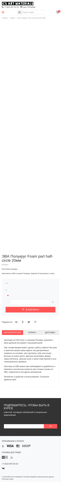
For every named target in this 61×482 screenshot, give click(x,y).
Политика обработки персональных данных (38, 477)
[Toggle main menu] (3, 12)
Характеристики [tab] (12, 333)
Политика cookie (7, 479)
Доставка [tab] (50, 333)
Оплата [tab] (32, 333)
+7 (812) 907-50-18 (10, 7)
